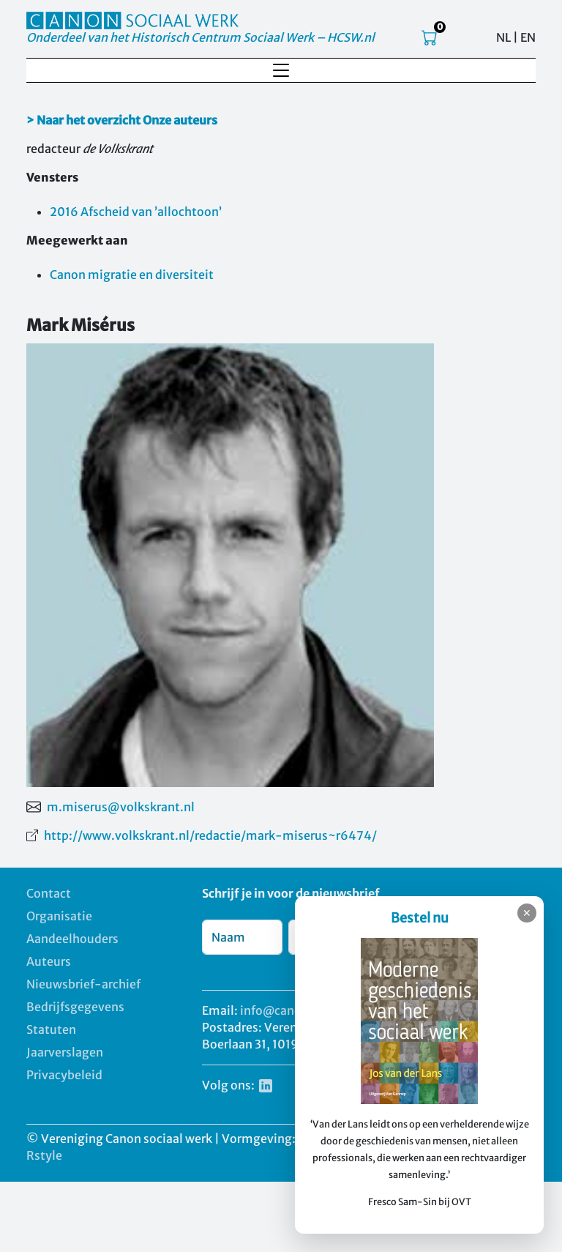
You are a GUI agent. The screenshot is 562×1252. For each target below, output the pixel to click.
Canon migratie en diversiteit (132, 274)
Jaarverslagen (64, 1052)
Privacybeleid (64, 1074)
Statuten (51, 1029)
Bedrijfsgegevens (75, 1006)
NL (503, 37)
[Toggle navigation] (281, 70)
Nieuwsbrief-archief (83, 984)
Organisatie (59, 916)
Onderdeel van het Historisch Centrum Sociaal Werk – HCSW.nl (200, 37)
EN (528, 37)
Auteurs (48, 961)
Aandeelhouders (72, 938)
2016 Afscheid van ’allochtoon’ (136, 211)
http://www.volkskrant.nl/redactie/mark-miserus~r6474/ (210, 835)
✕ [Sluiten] (526, 913)
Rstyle (44, 1155)
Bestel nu (420, 917)
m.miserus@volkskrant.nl (121, 807)
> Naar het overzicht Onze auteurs (121, 120)
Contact (48, 893)
